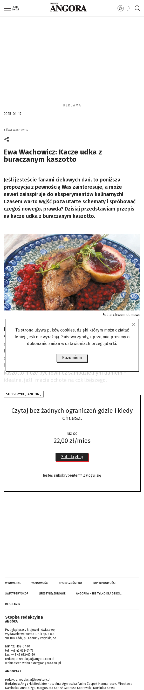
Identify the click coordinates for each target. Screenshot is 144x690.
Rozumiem (72, 357)
